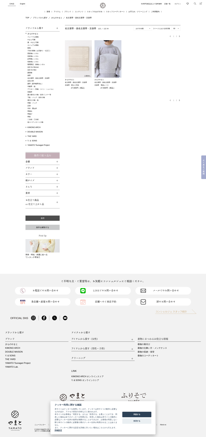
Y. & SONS (10, 355)
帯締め (29, 111)
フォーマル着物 (32, 37)
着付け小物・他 (32, 100)
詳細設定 (58, 430)
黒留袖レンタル (32, 53)
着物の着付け (144, 344)
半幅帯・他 (31, 86)
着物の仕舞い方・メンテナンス (152, 348)
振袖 (29, 48)
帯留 (29, 117)
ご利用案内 (155, 12)
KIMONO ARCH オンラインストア (87, 376)
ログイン (178, 4)
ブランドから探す (40, 18)
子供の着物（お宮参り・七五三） (39, 51)
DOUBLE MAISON (35, 132)
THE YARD (32, 136)
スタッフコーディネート (115, 12)
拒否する (136, 421)
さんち (28, 186)
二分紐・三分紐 (32, 119)
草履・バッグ (32, 103)
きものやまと (56, 18)
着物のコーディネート (148, 355)
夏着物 (29, 73)
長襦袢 (29, 92)
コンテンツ (79, 12)
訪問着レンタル (32, 59)
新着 (48, 12)
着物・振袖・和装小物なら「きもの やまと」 (103, 6)
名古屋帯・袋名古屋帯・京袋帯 (79, 18)
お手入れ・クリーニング (137, 12)
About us (163, 425)
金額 (27, 161)
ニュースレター (40, 425)
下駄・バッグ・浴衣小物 (36, 97)
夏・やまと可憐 (32, 42)
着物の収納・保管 (146, 352)
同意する (136, 414)
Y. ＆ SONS (32, 141)
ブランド (67, 12)
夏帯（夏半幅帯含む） (35, 84)
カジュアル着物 (32, 45)
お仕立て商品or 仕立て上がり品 (34, 202)
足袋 (29, 106)
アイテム (57, 12)
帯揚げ (29, 114)
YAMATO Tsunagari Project (38, 145)
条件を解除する (42, 227)
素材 (27, 193)
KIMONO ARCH (34, 127)
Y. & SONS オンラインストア (85, 380)
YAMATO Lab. (11, 367)
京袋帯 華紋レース (101, 85)
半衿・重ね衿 (32, 108)
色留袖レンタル (32, 56)
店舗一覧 (167, 4)
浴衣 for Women (33, 67)
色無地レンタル (32, 62)
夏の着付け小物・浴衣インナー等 (39, 95)
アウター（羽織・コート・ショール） (40, 89)
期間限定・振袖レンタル (36, 64)
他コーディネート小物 (35, 122)
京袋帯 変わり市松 (72, 85)
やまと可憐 (31, 40)
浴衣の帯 (30, 81)
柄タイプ (29, 180)
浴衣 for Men (31, 70)
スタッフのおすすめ (94, 12)
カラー (28, 174)
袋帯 (29, 75)
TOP (27, 18)
